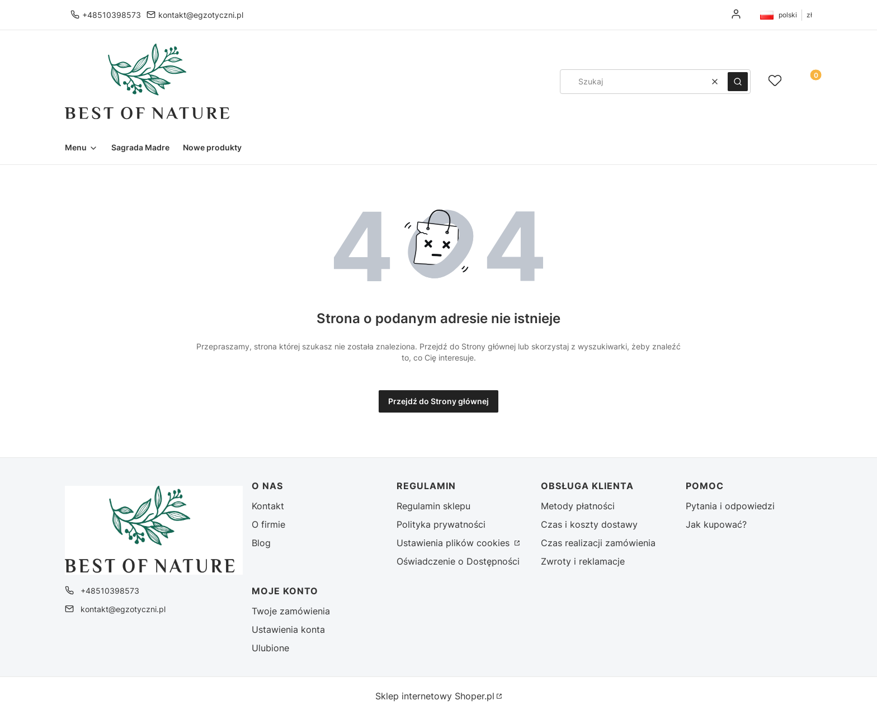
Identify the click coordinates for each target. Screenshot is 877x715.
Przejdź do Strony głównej (438, 401)
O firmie (268, 524)
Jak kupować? (716, 524)
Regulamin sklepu (433, 506)
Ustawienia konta (288, 629)
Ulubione (270, 648)
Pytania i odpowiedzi (730, 506)
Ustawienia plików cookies (454, 542)
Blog (261, 542)
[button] (738, 81)
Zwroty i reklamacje (583, 561)
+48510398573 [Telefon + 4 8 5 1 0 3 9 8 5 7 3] (111, 15)
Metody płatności (578, 506)
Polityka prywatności (441, 524)
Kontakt (268, 506)
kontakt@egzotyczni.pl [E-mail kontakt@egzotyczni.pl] (200, 15)
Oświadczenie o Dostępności (458, 561)
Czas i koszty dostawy (589, 524)
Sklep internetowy (434, 696)
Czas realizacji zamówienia (598, 542)
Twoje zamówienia (291, 611)
